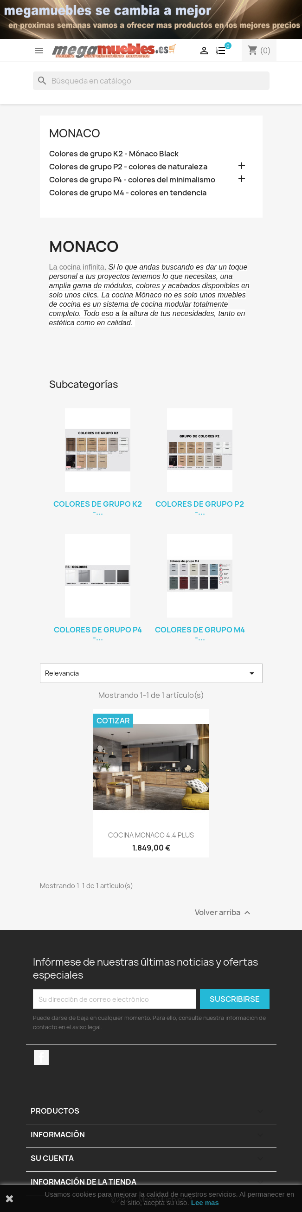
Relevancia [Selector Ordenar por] (151, 673)
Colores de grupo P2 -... (199, 508)
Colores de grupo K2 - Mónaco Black (114, 154)
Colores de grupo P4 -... (98, 634)
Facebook (41, 1057)
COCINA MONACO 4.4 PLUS (151, 835)
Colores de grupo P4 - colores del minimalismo (132, 180)
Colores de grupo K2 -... (97, 508)
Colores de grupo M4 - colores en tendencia (127, 193)
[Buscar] (151, 80)
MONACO (74, 133)
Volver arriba (224, 913)
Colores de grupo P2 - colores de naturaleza (128, 167)
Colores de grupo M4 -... (200, 634)
